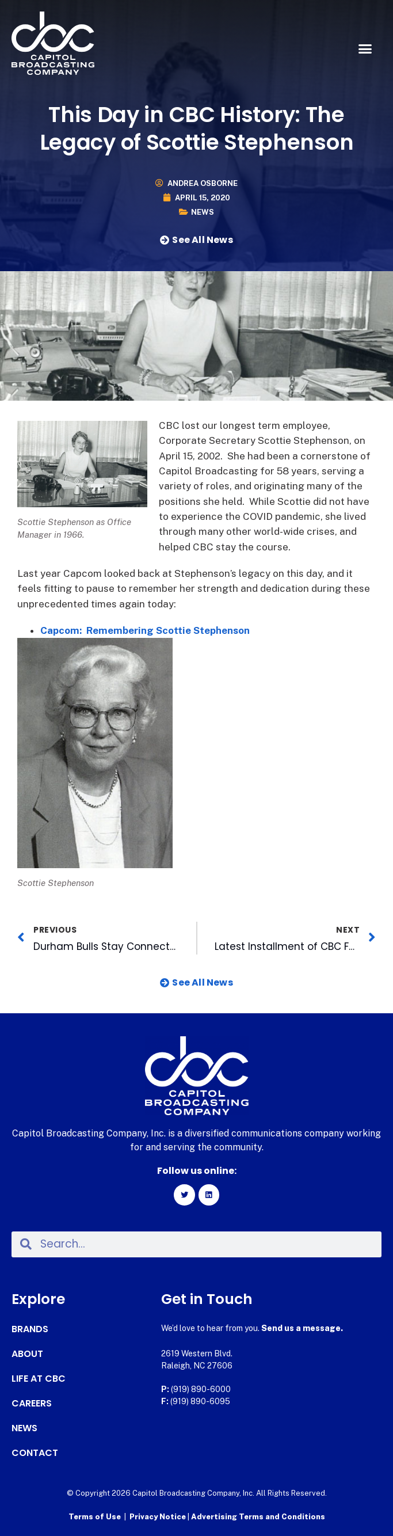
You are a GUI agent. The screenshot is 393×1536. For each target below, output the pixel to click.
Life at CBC (39, 1379)
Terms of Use (94, 1516)
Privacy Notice (158, 1516)
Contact (35, 1453)
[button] (365, 49)
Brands (30, 1329)
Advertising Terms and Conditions (258, 1516)
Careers (32, 1403)
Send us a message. (302, 1328)
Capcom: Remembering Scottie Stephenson (145, 630)
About (27, 1354)
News (202, 212)
